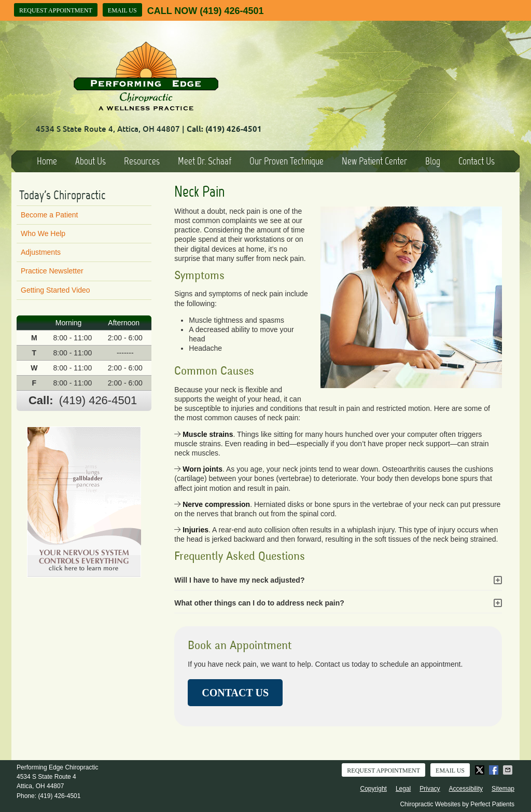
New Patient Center (374, 161)
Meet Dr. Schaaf (204, 161)
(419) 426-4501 (231, 11)
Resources (142, 161)
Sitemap (503, 788)
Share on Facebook (494, 770)
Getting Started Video (55, 290)
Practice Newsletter (52, 271)
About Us (90, 161)
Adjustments (41, 252)
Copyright (373, 788)
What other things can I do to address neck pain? (259, 603)
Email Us (122, 10)
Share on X (480, 770)
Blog (432, 161)
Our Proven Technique (286, 161)
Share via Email (508, 770)
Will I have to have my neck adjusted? (239, 580)
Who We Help (43, 233)
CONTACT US (235, 692)
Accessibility (466, 788)
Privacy (430, 788)
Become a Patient (49, 215)
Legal (403, 788)
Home (47, 161)
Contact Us (476, 161)
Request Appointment (55, 10)
